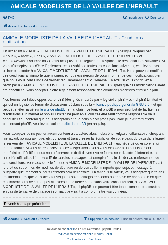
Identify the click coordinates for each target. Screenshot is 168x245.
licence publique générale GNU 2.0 (122, 104)
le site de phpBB (52, 109)
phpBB (71, 229)
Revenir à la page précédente (26, 204)
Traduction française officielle (74, 234)
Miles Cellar (104, 234)
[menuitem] (8, 17)
